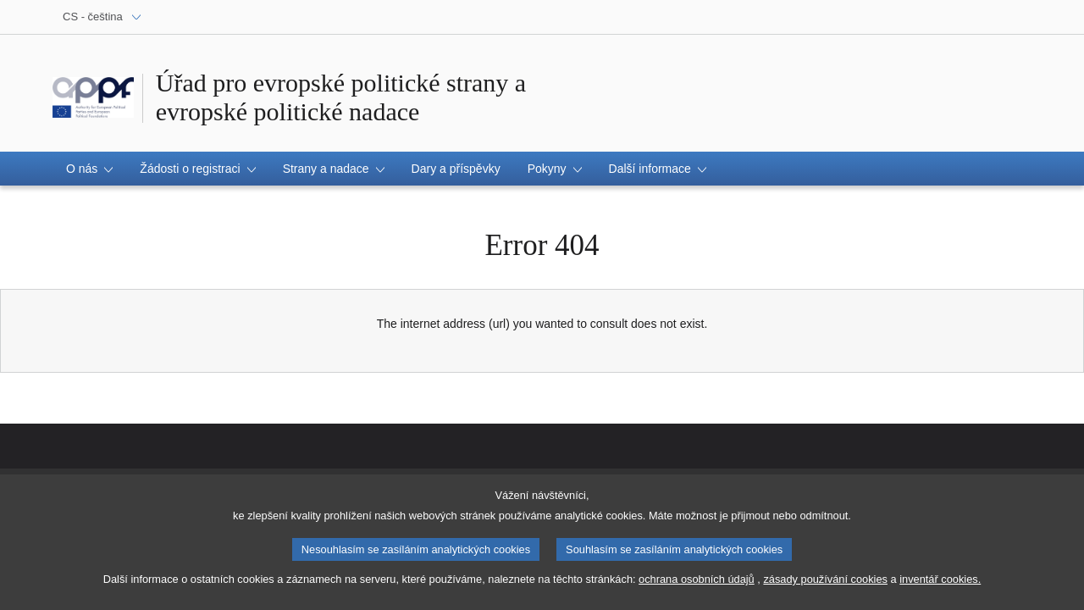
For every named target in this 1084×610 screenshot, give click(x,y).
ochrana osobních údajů (697, 579)
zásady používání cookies (825, 579)
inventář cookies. (940, 579)
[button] (89, 169)
